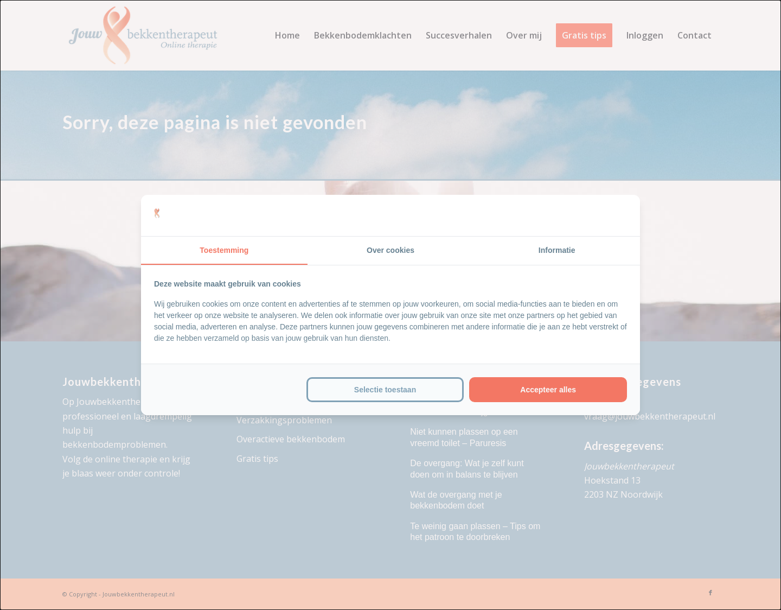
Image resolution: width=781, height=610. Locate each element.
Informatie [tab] (557, 250)
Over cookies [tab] (390, 250)
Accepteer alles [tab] (548, 389)
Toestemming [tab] (224, 250)
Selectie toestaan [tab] (385, 389)
